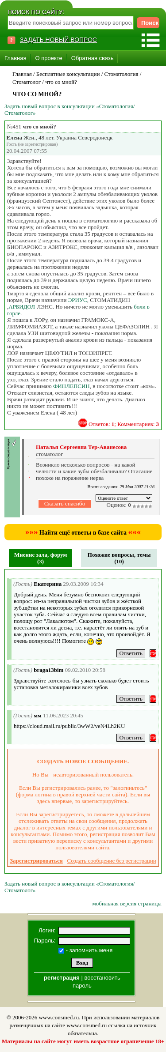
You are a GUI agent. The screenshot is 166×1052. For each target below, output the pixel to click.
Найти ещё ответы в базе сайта (83, 532)
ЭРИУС (77, 300)
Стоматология (121, 74)
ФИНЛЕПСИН (71, 386)
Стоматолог (26, 82)
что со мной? (61, 82)
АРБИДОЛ (21, 306)
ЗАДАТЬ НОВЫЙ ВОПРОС (58, 39)
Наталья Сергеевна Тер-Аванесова (81, 447)
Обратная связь (92, 58)
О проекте (48, 58)
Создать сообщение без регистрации (111, 860)
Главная (15, 58)
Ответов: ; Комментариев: (124, 424)
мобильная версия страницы (127, 903)
